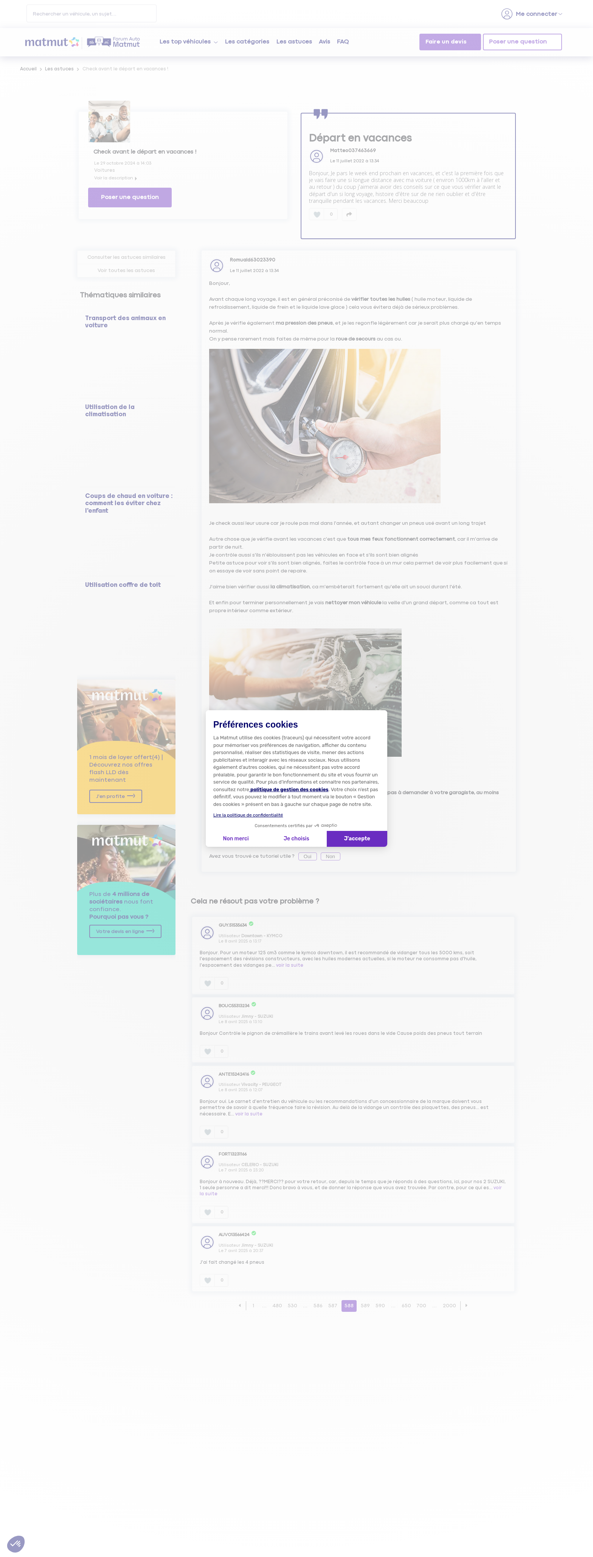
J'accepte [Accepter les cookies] (357, 838)
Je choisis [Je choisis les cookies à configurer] (296, 838)
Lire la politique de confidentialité (248, 815)
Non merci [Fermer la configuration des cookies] (235, 838)
